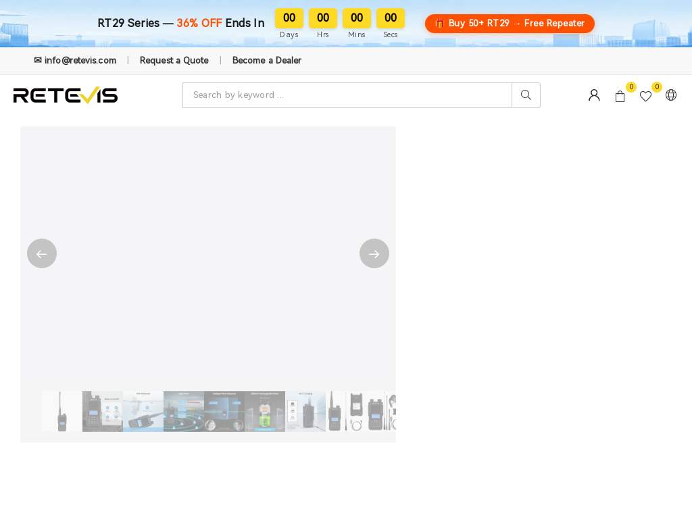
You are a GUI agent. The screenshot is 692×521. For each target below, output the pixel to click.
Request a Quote (174, 60)
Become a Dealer (267, 60)
